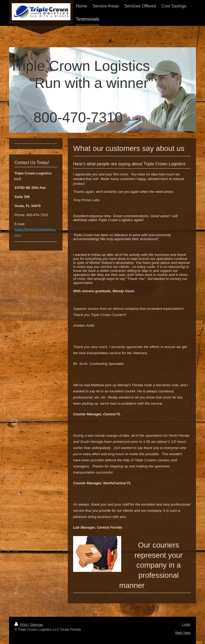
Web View (183, 633)
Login (186, 624)
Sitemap (36, 625)
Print (21, 625)
